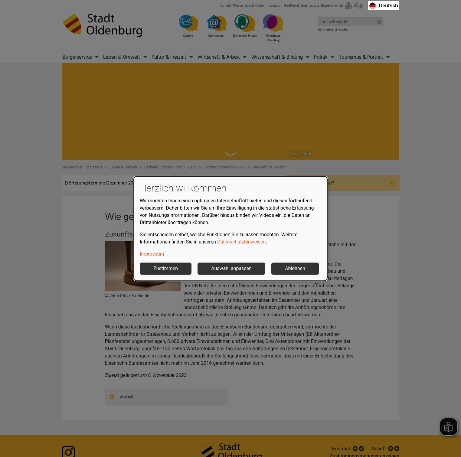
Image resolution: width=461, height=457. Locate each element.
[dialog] (230, 228)
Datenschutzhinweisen (241, 242)
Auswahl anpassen (231, 268)
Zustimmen (165, 268)
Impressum (152, 254)
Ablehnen (295, 268)
